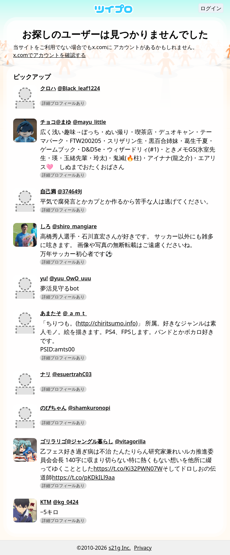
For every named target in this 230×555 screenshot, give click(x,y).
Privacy (142, 547)
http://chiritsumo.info (106, 323)
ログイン (210, 8)
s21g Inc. (120, 547)
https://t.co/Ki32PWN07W (128, 468)
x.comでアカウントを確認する (49, 55)
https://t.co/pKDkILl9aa (83, 477)
